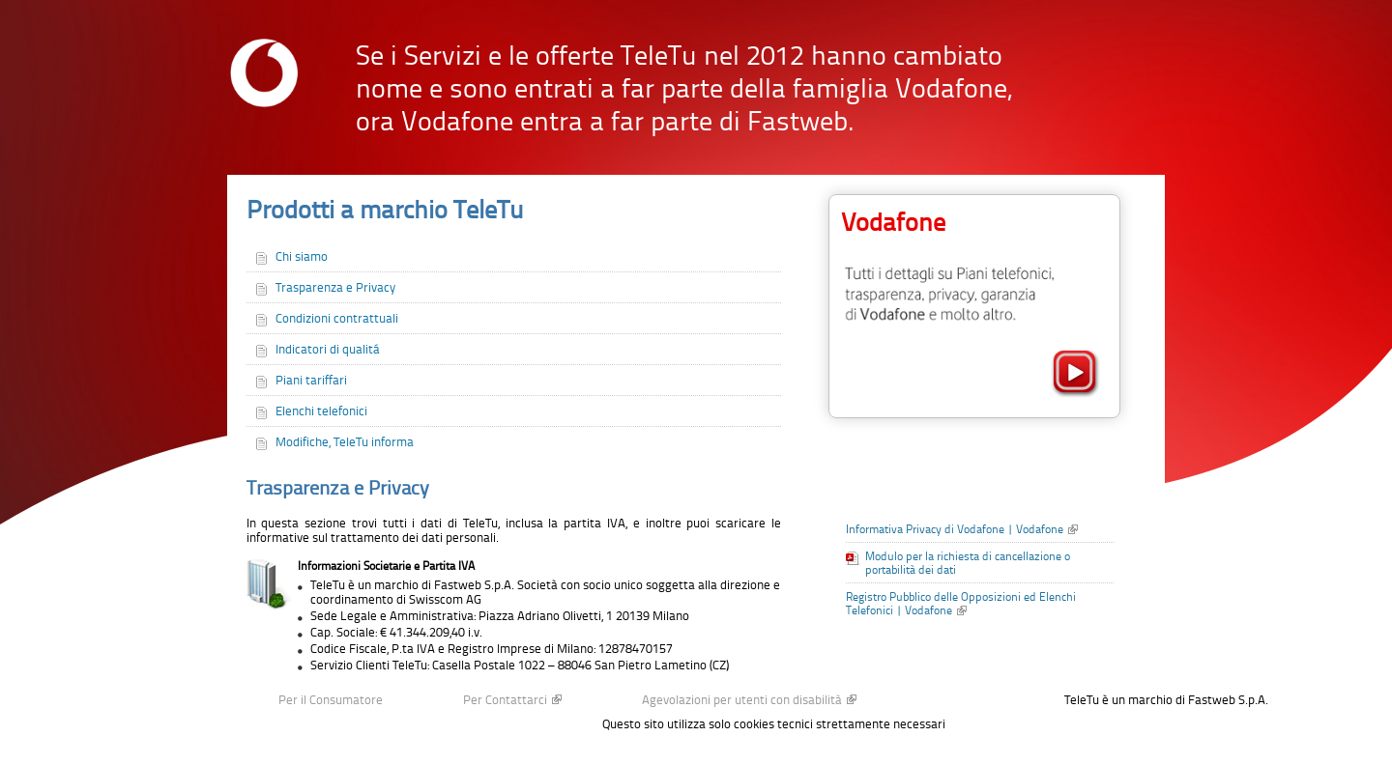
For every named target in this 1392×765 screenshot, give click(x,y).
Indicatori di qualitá (328, 349)
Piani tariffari (311, 380)
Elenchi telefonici (321, 411)
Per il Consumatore (330, 700)
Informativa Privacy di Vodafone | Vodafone (954, 529)
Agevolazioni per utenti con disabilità (742, 700)
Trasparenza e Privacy (335, 287)
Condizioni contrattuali (337, 318)
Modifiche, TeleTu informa (345, 442)
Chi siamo (302, 256)
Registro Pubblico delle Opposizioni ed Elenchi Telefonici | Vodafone (961, 603)
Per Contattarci (505, 700)
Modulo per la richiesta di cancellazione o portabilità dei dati (967, 563)
